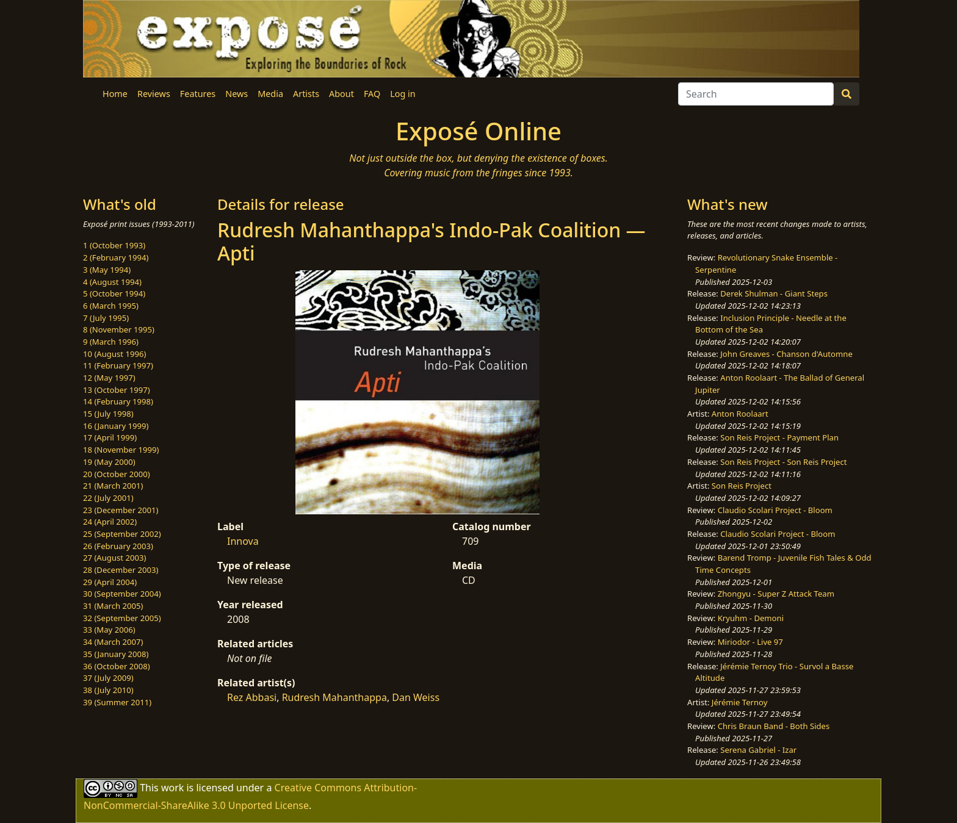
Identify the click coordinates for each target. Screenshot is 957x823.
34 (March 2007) (113, 641)
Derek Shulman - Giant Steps (774, 293)
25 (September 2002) (122, 533)
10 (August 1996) (114, 353)
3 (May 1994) (107, 269)
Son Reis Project (741, 485)
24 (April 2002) (110, 521)
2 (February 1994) (115, 257)
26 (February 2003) (118, 546)
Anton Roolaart (740, 413)
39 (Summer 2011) (117, 702)
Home (115, 93)
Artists (306, 93)
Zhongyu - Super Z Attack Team (776, 593)
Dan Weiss (415, 697)
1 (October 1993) (114, 245)
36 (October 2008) (116, 666)
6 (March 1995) (111, 305)
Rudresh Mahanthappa (334, 697)
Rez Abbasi (251, 697)
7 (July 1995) (106, 317)
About (341, 93)
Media (270, 93)
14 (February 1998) (118, 401)
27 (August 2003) (114, 557)
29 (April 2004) (110, 582)
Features (197, 93)
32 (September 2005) (122, 618)
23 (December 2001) (120, 510)
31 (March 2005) (113, 605)
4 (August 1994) (112, 281)
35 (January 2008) (115, 654)
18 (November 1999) (121, 449)
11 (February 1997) (118, 365)
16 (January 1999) (115, 425)
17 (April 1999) (110, 437)
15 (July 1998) (108, 413)
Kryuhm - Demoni (751, 618)
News (236, 93)
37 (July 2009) (108, 677)
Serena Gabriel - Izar (758, 749)
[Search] (756, 94)
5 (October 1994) (114, 293)
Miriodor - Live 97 (750, 641)
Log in (402, 93)
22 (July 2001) (108, 497)
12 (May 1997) (109, 377)
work (172, 787)
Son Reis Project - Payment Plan (779, 437)
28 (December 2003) (120, 569)
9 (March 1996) (111, 341)
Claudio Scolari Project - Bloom (775, 510)
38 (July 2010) (108, 690)
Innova (243, 541)
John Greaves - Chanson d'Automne (786, 353)
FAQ (372, 93)
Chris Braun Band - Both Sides (774, 726)
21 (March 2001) (113, 485)
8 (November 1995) (118, 329)
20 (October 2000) (116, 474)
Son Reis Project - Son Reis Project (783, 461)
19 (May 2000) (109, 461)
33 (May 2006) (109, 629)
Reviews (153, 93)
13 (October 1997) (116, 389)
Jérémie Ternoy (740, 702)
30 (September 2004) (122, 593)
